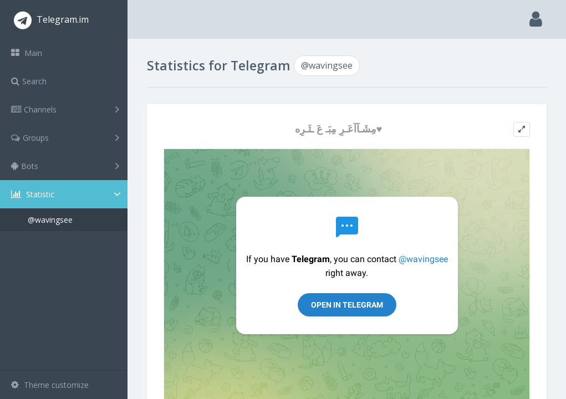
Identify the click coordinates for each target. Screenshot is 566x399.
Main (26, 53)
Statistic (67, 194)
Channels (65, 109)
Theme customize (50, 385)
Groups (65, 137)
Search (29, 81)
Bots (65, 165)
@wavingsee (50, 219)
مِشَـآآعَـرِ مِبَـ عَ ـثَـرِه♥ (338, 129)
